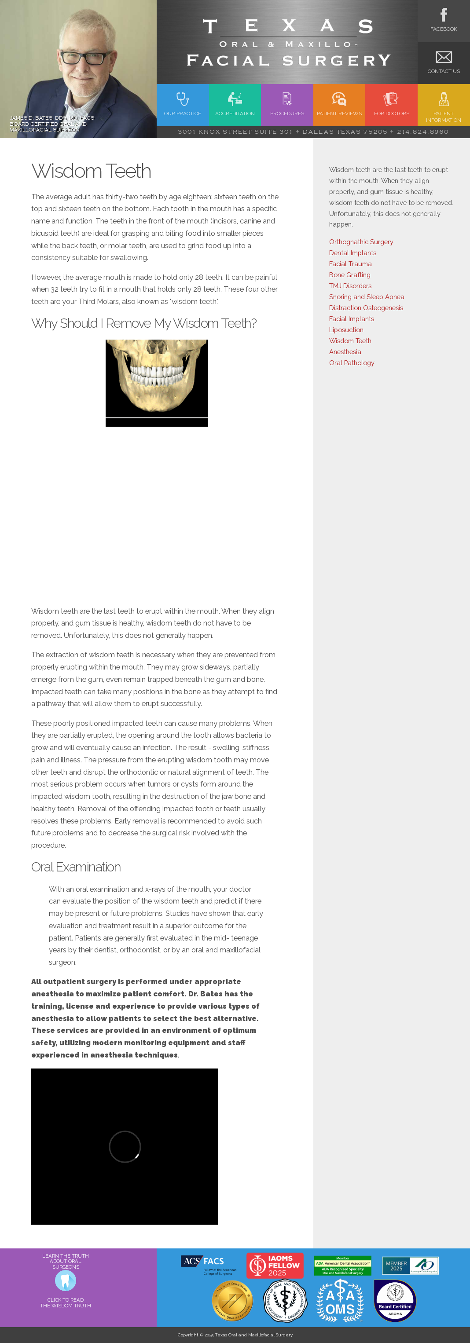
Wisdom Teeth (350, 340)
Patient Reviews (339, 110)
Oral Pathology (352, 362)
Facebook (443, 25)
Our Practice (182, 110)
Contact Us (444, 68)
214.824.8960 (423, 132)
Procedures (287, 110)
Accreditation (235, 110)
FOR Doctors (391, 110)
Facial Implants (351, 318)
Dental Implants (352, 252)
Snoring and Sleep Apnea (366, 296)
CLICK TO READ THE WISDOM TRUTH (65, 1303)
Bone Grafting (350, 274)
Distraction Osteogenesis (366, 307)
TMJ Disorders (350, 285)
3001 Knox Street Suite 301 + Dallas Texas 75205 (283, 132)
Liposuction (346, 329)
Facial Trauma (350, 263)
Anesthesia (345, 351)
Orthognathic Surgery (361, 241)
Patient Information (443, 113)
